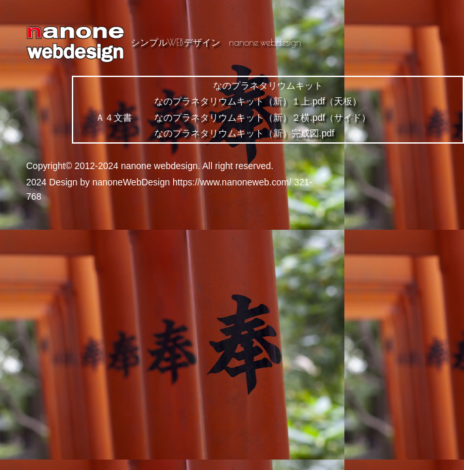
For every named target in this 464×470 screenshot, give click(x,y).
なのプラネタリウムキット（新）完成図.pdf (244, 133)
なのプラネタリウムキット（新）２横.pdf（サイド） (262, 117)
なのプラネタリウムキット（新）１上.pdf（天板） (257, 101)
